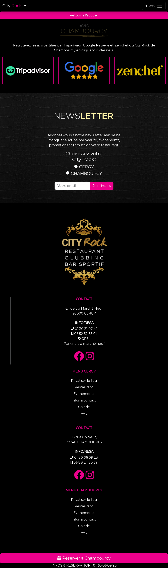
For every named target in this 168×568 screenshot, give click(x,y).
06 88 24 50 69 (85, 462)
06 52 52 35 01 (85, 334)
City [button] (12, 5)
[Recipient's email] (72, 186)
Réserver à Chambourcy (84, 558)
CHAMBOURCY (86, 173)
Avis (84, 413)
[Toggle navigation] (154, 6)
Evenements (83, 394)
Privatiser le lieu (84, 381)
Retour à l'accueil (84, 15)
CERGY (86, 166)
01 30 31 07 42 (86, 329)
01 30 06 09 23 (105, 565)
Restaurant (84, 387)
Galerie (84, 407)
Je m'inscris (102, 186)
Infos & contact (84, 400)
